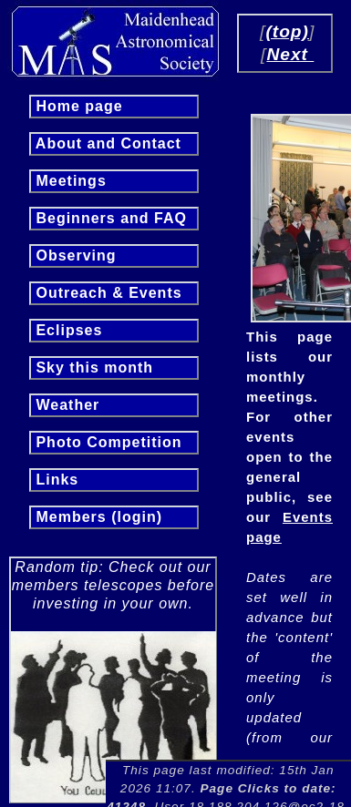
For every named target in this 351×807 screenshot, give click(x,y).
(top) (287, 31)
